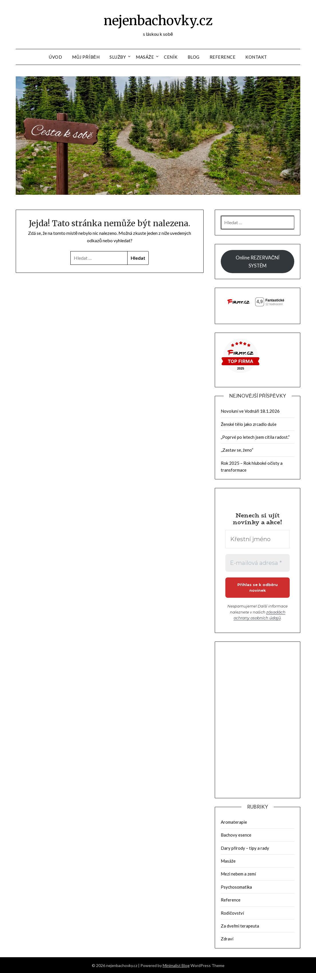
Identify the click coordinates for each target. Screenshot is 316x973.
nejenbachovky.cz (158, 20)
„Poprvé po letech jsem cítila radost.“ (255, 437)
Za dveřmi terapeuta (240, 925)
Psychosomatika (236, 886)
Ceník (171, 56)
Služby (118, 56)
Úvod (55, 56)
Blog (194, 56)
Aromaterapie (234, 821)
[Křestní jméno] (257, 539)
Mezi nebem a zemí (238, 873)
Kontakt (256, 56)
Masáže (145, 56)
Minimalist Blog (176, 964)
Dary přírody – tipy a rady (245, 847)
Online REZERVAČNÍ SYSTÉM (257, 261)
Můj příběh (86, 56)
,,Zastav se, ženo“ (237, 449)
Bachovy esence (236, 834)
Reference (223, 56)
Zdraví (227, 938)
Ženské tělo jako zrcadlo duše (248, 424)
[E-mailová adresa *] (257, 563)
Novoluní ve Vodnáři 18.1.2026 (250, 411)
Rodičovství (232, 912)
